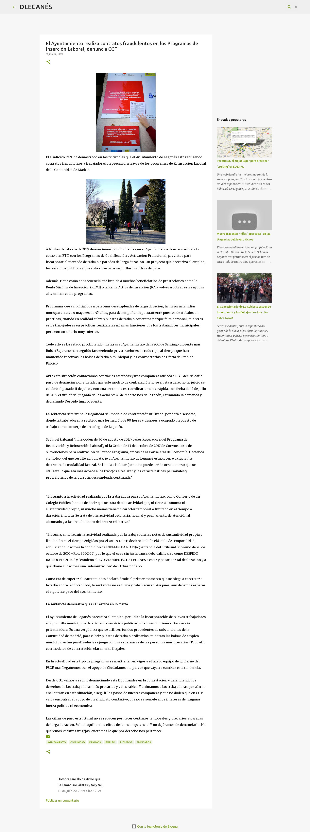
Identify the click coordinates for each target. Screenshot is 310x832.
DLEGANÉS (36, 6)
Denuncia (95, 742)
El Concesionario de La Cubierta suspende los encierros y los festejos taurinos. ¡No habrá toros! (244, 312)
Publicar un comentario (62, 800)
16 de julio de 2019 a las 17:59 (79, 791)
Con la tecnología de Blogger (155, 826)
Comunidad (77, 742)
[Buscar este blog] (277, 7)
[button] (48, 62)
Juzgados (126, 742)
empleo (110, 742)
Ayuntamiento (56, 742)
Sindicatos (144, 742)
